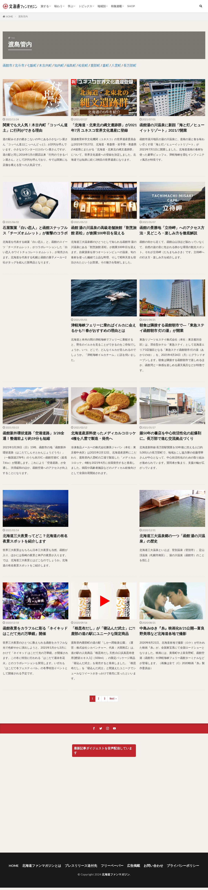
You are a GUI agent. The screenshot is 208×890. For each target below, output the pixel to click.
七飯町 (32, 65)
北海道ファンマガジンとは (41, 866)
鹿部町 (95, 65)
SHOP (131, 6)
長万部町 (129, 65)
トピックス (85, 6)
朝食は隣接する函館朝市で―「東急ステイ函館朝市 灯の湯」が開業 (172, 328)
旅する (45, 6)
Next (112, 698)
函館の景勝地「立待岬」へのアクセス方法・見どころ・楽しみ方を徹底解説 (172, 230)
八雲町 (116, 65)
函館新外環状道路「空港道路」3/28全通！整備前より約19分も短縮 (33, 436)
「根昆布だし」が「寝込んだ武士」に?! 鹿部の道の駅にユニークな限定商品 (103, 631)
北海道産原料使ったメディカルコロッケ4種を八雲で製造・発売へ (103, 436)
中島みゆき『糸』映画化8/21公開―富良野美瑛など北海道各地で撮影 (172, 631)
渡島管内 (23, 16)
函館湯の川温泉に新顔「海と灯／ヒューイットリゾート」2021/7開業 (172, 127)
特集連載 (116, 6)
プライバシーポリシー (183, 866)
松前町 (83, 65)
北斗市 (20, 65)
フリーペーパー (112, 866)
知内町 (59, 65)
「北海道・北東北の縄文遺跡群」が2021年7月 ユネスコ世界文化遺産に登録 (104, 127)
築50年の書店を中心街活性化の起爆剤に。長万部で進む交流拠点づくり (170, 436)
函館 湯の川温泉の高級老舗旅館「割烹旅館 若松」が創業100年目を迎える (104, 230)
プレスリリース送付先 (81, 866)
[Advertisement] (35, 318)
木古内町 (45, 65)
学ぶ (70, 6)
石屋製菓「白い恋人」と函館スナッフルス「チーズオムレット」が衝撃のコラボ (35, 230)
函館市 (7, 65)
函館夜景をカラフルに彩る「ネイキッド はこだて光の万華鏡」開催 (35, 631)
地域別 (102, 6)
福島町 (71, 65)
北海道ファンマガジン (116, 874)
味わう (58, 6)
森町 (106, 65)
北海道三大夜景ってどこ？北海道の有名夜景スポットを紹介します (35, 538)
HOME (9, 16)
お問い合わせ (153, 866)
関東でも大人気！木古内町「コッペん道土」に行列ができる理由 (35, 127)
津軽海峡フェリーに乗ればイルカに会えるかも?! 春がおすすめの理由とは (103, 328)
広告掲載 (133, 866)
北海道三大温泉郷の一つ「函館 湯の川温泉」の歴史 (172, 538)
